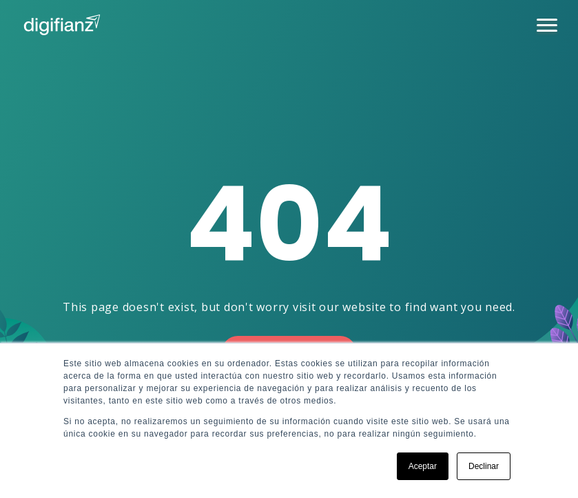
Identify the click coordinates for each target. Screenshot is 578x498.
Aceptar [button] (423, 466)
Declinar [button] (483, 466)
